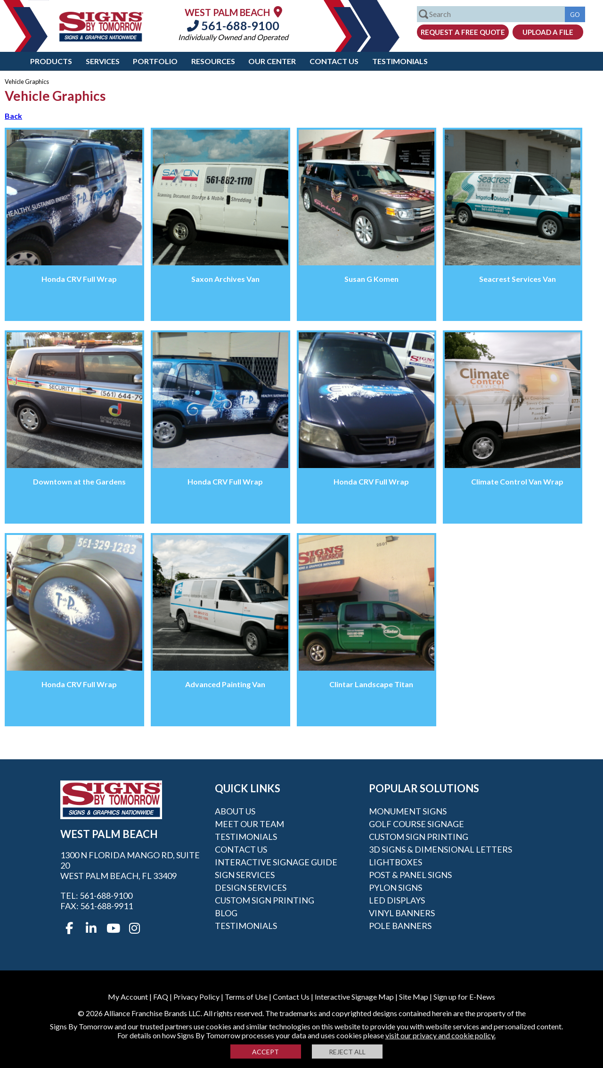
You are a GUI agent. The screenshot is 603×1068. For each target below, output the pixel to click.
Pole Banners (400, 925)
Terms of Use (246, 996)
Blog (226, 913)
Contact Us (334, 61)
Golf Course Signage (416, 824)
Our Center (272, 61)
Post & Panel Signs (410, 875)
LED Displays (397, 900)
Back (13, 115)
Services (103, 61)
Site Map (413, 996)
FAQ (160, 996)
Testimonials (400, 61)
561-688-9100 (233, 25)
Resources (213, 61)
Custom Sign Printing (264, 900)
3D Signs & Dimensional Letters (440, 849)
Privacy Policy (196, 996)
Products (51, 61)
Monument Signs (408, 811)
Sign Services (245, 875)
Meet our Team (249, 824)
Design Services (250, 887)
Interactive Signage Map (354, 996)
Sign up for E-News (464, 996)
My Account (128, 996)
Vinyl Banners (402, 913)
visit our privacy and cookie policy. (440, 1035)
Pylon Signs (395, 887)
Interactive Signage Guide (276, 862)
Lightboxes (395, 862)
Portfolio (155, 61)
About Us (235, 811)
